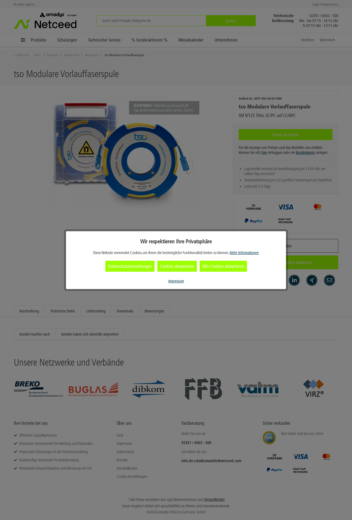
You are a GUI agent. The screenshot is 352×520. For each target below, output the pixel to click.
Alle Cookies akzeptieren (223, 266)
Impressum (176, 281)
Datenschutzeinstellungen (130, 266)
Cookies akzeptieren (177, 266)
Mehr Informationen (244, 252)
